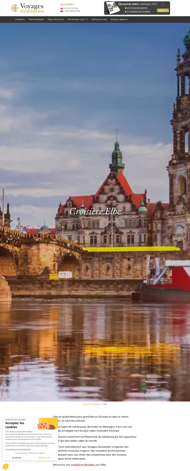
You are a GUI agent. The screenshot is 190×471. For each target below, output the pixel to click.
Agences (119, 19)
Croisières (19, 19)
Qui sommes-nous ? (77, 19)
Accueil (86, 404)
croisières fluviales (83, 464)
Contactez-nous (99, 19)
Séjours (56, 19)
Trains (36, 19)
